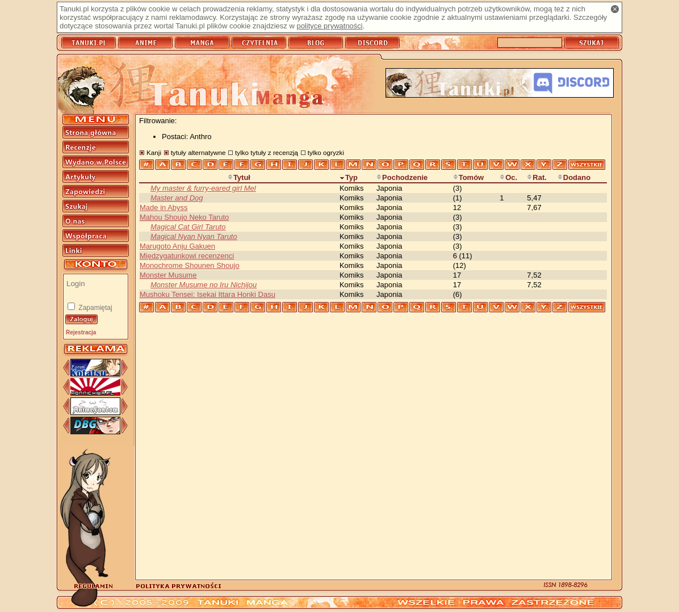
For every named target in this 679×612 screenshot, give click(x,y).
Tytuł (239, 177)
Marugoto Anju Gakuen (177, 246)
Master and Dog (176, 198)
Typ (349, 177)
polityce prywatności (329, 26)
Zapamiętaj (94, 308)
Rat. (537, 177)
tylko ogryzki (326, 152)
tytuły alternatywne (198, 152)
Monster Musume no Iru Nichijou (203, 284)
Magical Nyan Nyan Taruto (193, 236)
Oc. (508, 177)
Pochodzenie (401, 177)
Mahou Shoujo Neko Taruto (184, 217)
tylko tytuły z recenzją (266, 152)
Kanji (153, 152)
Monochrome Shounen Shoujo (190, 265)
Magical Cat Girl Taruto (187, 227)
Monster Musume (168, 275)
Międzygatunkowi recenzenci (187, 255)
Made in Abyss (164, 207)
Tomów (468, 177)
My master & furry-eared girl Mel (203, 188)
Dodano (574, 177)
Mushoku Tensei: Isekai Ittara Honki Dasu (207, 294)
